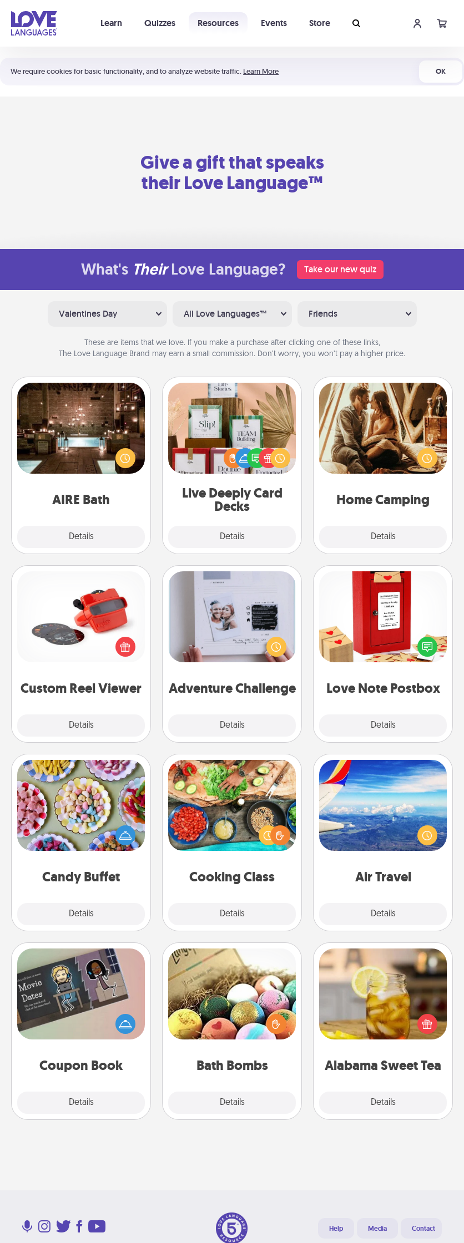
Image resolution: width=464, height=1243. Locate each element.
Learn (111, 23)
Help (336, 1228)
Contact (423, 1228)
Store (319, 23)
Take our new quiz (340, 269)
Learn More (261, 71)
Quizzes (159, 23)
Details (81, 536)
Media (377, 1228)
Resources (218, 23)
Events (274, 23)
